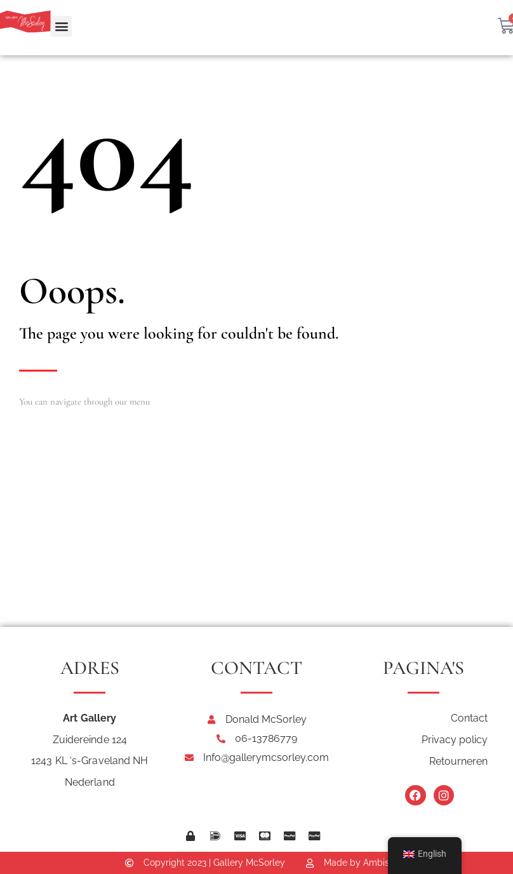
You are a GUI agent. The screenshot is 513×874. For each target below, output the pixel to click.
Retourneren (458, 761)
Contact (469, 718)
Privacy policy (455, 740)
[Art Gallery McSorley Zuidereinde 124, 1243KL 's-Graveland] (256, 531)
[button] (61, 26)
